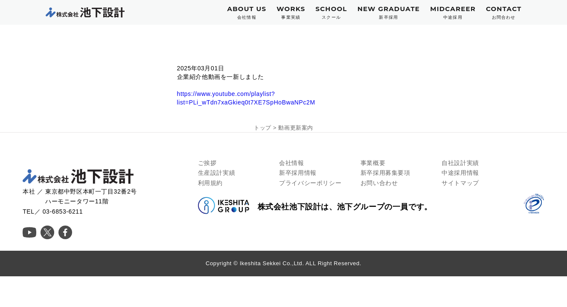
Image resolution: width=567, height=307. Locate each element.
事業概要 (373, 162)
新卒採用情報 (298, 172)
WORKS (290, 12)
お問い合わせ (379, 183)
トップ (262, 128)
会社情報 (291, 162)
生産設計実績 (217, 172)
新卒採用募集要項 (385, 172)
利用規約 (210, 183)
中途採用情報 (460, 172)
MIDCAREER (453, 12)
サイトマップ (460, 183)
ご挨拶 (207, 162)
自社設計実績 (460, 162)
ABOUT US (247, 12)
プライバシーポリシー (310, 183)
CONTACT (504, 12)
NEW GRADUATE (389, 12)
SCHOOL (331, 12)
